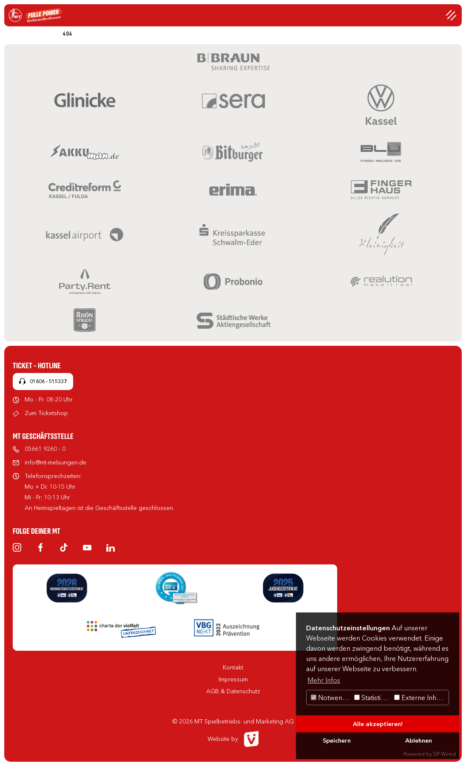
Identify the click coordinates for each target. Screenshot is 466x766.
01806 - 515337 (48, 381)
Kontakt (233, 667)
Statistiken (373, 697)
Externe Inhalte (420, 697)
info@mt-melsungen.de (55, 462)
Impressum (233, 679)
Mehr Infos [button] (323, 680)
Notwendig (331, 697)
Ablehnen (418, 740)
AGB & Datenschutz (233, 691)
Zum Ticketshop (46, 413)
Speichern (337, 740)
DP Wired (444, 754)
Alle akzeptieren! (378, 724)
